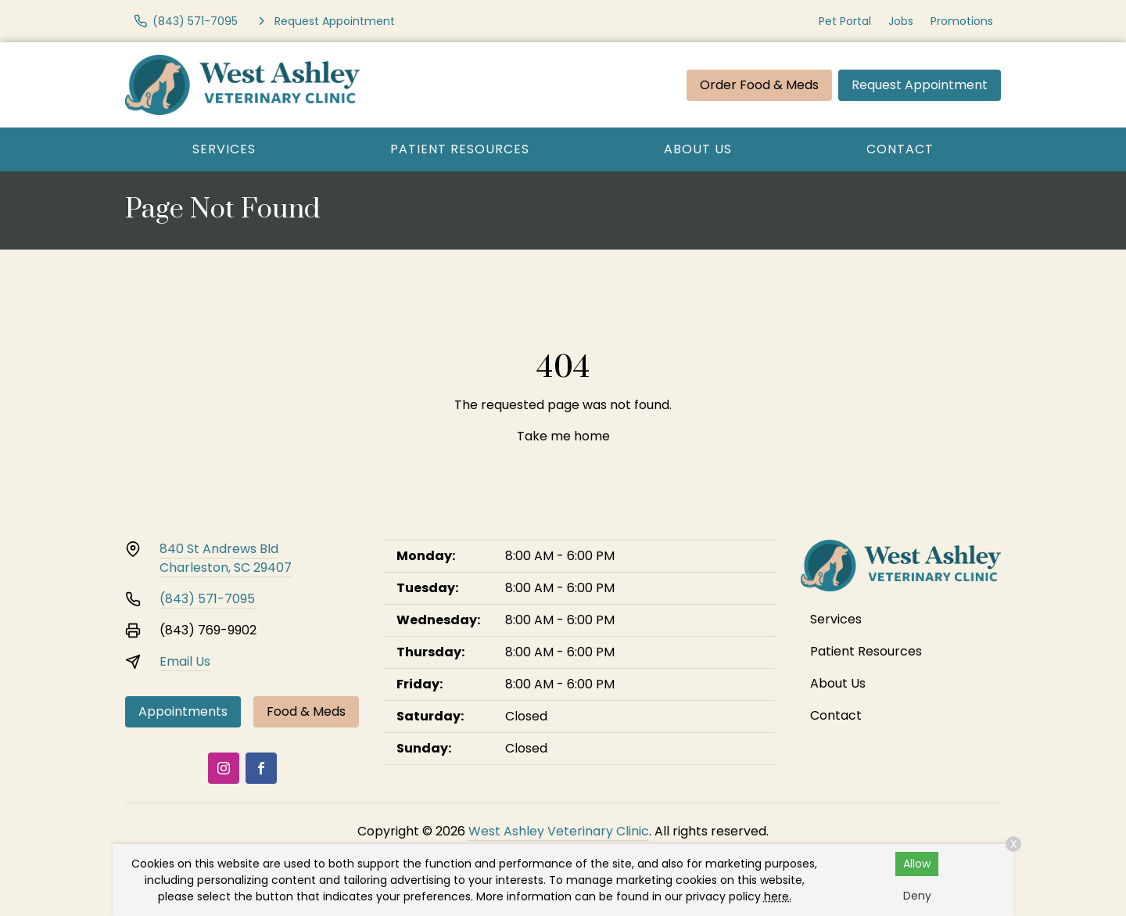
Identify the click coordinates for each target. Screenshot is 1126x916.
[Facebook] (261, 768)
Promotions (962, 21)
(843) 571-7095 (207, 599)
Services (224, 149)
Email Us (185, 661)
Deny (917, 895)
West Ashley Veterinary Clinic (558, 831)
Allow (917, 863)
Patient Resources (459, 149)
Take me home (563, 436)
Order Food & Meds (759, 85)
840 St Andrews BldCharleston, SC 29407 (226, 558)
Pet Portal (845, 21)
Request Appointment (920, 85)
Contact (900, 149)
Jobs (900, 21)
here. (777, 896)
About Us (698, 149)
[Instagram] (223, 768)
